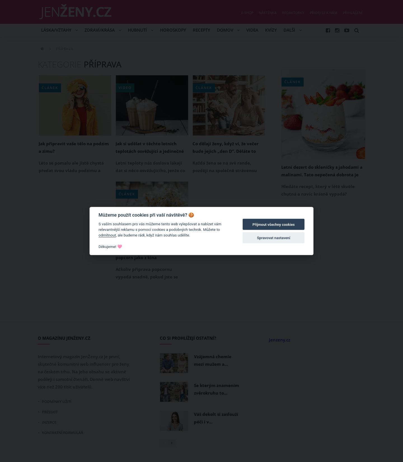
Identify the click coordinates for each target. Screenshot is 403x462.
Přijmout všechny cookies (273, 224)
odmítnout (107, 235)
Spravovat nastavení (273, 238)
